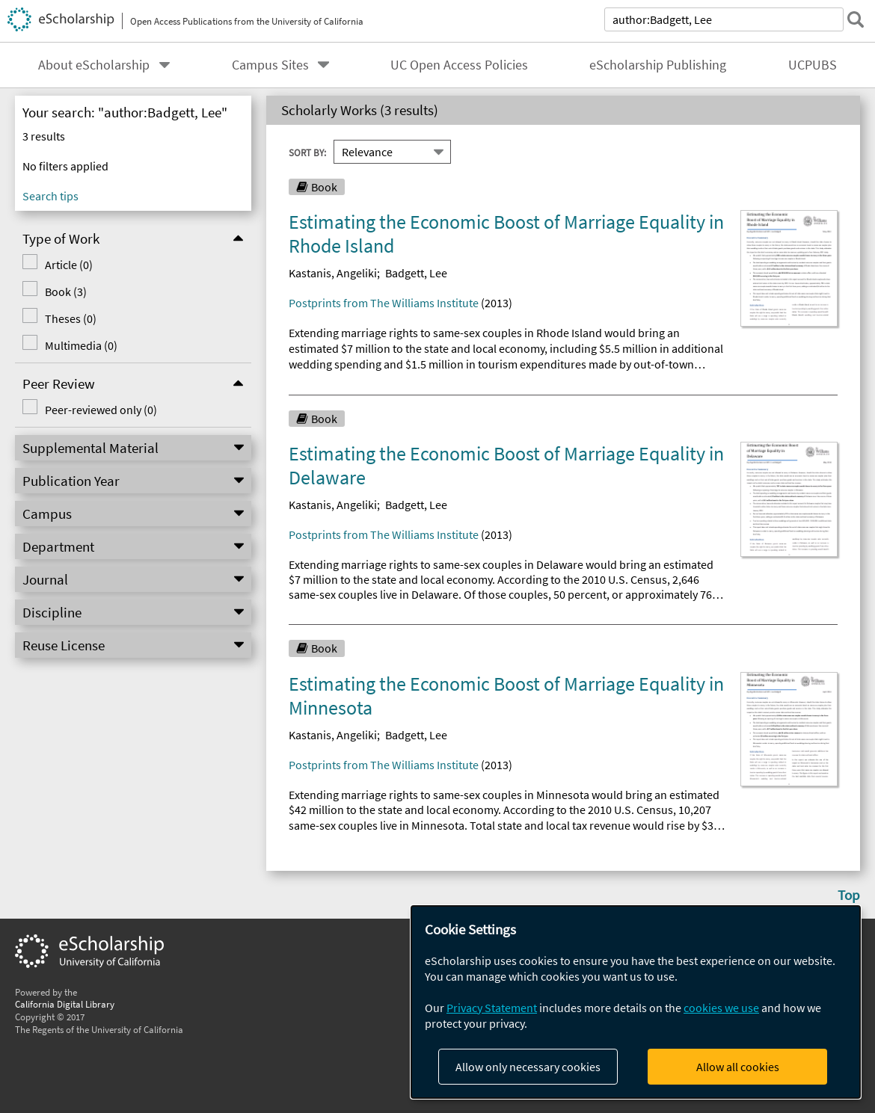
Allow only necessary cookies (528, 1066)
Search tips (50, 195)
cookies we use (721, 1007)
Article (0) (69, 264)
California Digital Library (64, 1004)
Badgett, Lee (416, 272)
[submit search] (856, 19)
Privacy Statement (491, 1007)
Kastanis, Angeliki (333, 272)
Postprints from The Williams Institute (384, 302)
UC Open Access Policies (459, 65)
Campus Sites (270, 65)
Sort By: (307, 152)
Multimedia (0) (81, 345)
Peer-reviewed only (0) (101, 409)
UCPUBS (812, 65)
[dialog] (635, 1002)
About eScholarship (94, 65)
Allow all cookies (737, 1066)
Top (849, 895)
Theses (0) (70, 318)
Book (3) (66, 291)
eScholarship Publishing (657, 65)
